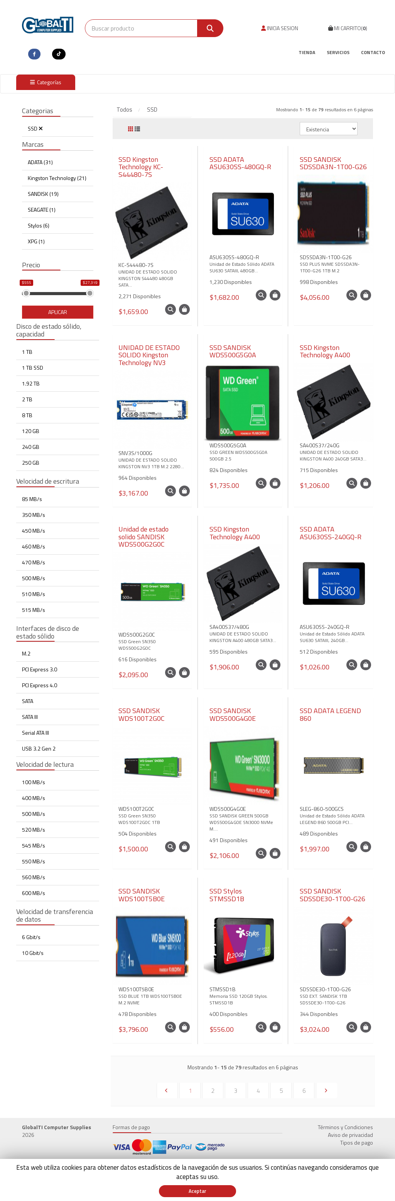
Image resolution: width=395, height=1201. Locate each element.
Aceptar (197, 1191)
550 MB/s (33, 861)
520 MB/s (33, 830)
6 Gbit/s (31, 937)
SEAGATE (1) (42, 210)
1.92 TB (31, 383)
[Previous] (167, 1090)
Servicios (338, 52)
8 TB (27, 415)
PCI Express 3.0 (39, 669)
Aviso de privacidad (350, 1135)
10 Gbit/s (33, 953)
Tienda (307, 52)
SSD (35, 128)
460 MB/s (33, 546)
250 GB (30, 463)
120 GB (30, 431)
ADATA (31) (40, 162)
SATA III (30, 717)
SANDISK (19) (43, 194)
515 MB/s (33, 610)
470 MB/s (33, 562)
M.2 (26, 653)
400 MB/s (33, 798)
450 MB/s (33, 531)
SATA (27, 701)
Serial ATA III (35, 733)
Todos (124, 109)
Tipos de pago (356, 1142)
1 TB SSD (32, 368)
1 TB (27, 352)
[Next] (326, 1090)
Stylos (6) (38, 225)
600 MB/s (33, 893)
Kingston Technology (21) (57, 178)
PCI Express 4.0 (39, 685)
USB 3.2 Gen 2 (39, 748)
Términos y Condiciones (345, 1127)
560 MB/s (33, 877)
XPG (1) (36, 241)
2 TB (27, 399)
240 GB (30, 447)
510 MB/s (33, 594)
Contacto (373, 52)
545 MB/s (33, 845)
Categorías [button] (45, 82)
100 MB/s (33, 782)
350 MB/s (33, 515)
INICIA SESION (279, 28)
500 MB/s (33, 578)
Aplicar (57, 312)
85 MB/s (32, 499)
